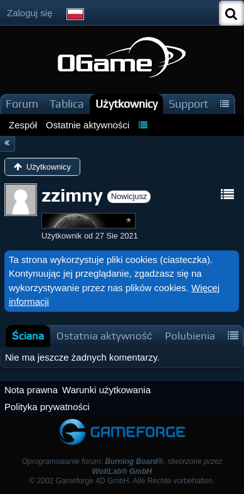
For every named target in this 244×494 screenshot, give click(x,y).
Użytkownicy (126, 103)
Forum (22, 103)
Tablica (67, 103)
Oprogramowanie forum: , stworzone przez (122, 466)
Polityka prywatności (47, 406)
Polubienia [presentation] (190, 336)
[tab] (28, 336)
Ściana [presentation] (28, 336)
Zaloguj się (30, 13)
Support (188, 103)
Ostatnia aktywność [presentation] (104, 336)
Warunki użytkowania (106, 389)
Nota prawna (31, 389)
